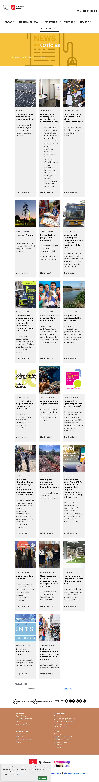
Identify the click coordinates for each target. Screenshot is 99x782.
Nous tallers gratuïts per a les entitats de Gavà (73, 403)
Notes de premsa (24, 739)
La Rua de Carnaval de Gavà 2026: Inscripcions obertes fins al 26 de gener (49, 654)
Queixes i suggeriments (64, 719)
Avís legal (58, 734)
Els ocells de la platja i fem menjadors (47, 237)
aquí (18, 774)
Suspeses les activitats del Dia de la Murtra (73, 318)
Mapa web (58, 744)
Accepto (42, 778)
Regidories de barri (62, 724)
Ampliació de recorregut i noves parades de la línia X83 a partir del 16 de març (73, 241)
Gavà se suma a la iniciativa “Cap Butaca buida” (49, 318)
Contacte (58, 747)
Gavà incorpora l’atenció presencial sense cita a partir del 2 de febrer (49, 581)
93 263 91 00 (55, 773)
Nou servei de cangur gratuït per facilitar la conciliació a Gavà (49, 118)
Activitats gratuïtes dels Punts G (23, 651)
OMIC (18, 721)
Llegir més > (21, 192)
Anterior (31, 689)
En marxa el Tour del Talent (25, 577)
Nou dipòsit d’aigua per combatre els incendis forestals (49, 483)
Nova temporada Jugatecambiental (49, 402)
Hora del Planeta (24, 235)
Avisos (19, 734)
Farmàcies (21, 716)
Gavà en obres (60, 727)
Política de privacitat (63, 737)
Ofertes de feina (23, 724)
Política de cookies (62, 739)
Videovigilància (60, 742)
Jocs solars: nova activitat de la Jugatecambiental (25, 117)
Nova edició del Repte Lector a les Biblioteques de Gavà (73, 580)
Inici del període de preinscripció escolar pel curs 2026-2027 (24, 405)
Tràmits (57, 716)
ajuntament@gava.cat (74, 773)
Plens (18, 742)
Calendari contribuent (64, 721)
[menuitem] (11, 22)
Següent (68, 689)
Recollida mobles (24, 719)
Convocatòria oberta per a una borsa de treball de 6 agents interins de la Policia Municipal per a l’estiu (24, 323)
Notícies (20, 737)
